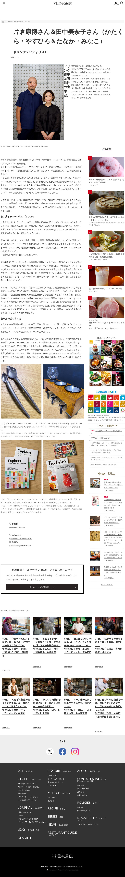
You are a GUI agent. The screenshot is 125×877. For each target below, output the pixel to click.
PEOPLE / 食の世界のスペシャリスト (19, 21)
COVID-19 (52, 785)
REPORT (51, 801)
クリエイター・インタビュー (29, 797)
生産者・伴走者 (24, 790)
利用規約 (80, 807)
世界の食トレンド (24, 812)
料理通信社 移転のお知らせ (100, 438)
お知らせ (80, 792)
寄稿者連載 (22, 793)
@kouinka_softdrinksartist (20, 538)
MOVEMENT (52, 776)
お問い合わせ (82, 795)
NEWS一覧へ (107, 584)
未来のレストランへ (55, 782)
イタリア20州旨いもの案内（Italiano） (32, 822)
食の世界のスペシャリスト (28, 784)
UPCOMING (52, 798)
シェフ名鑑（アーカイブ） (28, 800)
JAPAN (20, 816)
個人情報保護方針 (83, 811)
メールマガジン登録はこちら (42, 587)
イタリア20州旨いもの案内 (28, 819)
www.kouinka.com (17, 527)
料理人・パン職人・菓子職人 (29, 787)
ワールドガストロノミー (57, 779)
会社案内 (80, 785)
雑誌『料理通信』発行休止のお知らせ (103, 464)
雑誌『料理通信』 (83, 789)
